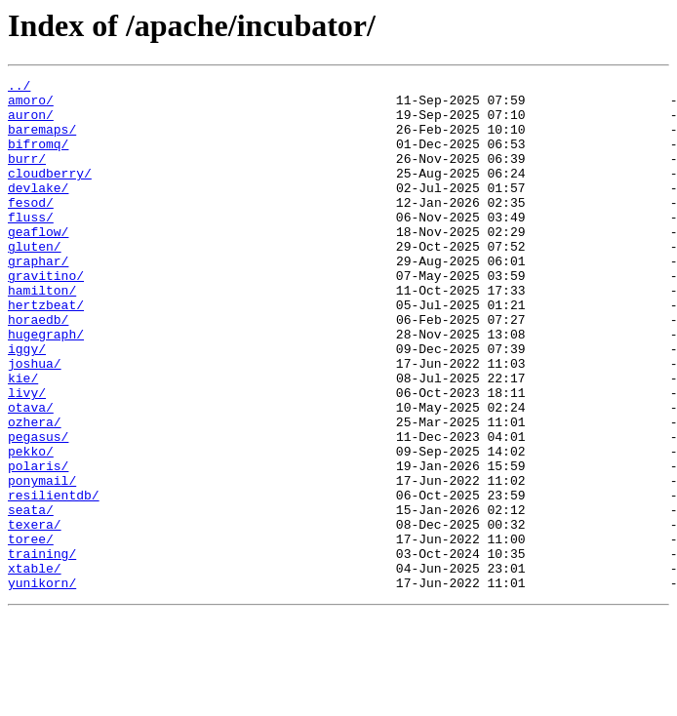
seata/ (31, 597)
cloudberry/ (50, 193)
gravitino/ (46, 316)
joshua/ (34, 421)
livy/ (27, 456)
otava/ (31, 474)
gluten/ (34, 281)
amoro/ (31, 105)
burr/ (27, 175)
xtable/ (34, 667)
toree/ (31, 632)
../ (19, 88)
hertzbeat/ (46, 351)
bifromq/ (38, 158)
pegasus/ (38, 509)
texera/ (34, 614)
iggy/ (27, 404)
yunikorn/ (42, 685)
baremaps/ (42, 140)
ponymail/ (42, 562)
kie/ (23, 439)
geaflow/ (38, 263)
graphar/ (38, 298)
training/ (42, 649)
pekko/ (31, 527)
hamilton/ (42, 333)
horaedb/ (38, 369)
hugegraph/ (46, 386)
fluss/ (31, 246)
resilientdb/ (54, 579)
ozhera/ (34, 491)
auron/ (31, 123)
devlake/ (38, 210)
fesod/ (31, 228)
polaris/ (38, 544)
